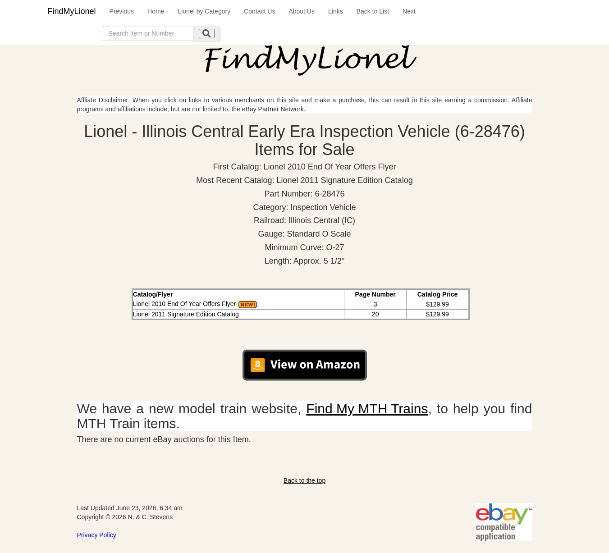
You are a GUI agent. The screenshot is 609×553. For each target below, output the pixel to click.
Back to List (373, 11)
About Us (301, 11)
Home (155, 11)
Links (335, 11)
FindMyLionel (72, 11)
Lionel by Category (204, 11)
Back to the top (304, 480)
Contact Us (259, 11)
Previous (122, 11)
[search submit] (207, 33)
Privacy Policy (96, 535)
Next (409, 11)
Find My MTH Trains (367, 408)
